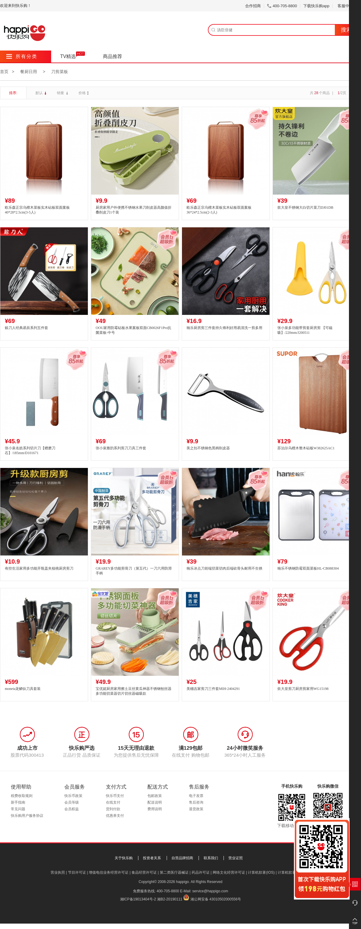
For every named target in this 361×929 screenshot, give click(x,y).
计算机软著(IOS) (261, 872)
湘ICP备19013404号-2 (138, 899)
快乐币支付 (115, 796)
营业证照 (235, 858)
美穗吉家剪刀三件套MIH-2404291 (213, 689)
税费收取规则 (21, 796)
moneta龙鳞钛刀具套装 (23, 689)
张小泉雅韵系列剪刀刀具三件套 (121, 448)
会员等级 (71, 802)
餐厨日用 (28, 71)
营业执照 (58, 872)
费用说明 (154, 809)
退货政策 (196, 809)
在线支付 (113, 802)
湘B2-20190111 (169, 899)
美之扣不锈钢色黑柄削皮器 (208, 448)
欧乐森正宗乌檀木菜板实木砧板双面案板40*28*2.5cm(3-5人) (37, 210)
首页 (4, 71)
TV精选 (68, 56)
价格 (84, 93)
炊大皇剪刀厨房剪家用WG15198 (303, 689)
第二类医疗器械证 (174, 872)
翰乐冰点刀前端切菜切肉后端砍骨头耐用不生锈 (224, 568)
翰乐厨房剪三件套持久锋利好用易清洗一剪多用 (224, 328)
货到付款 (113, 809)
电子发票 (196, 796)
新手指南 (18, 802)
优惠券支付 (115, 816)
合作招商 (253, 6)
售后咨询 (196, 802)
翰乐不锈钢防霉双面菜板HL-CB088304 (308, 568)
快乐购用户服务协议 (27, 816)
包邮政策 (154, 796)
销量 (61, 93)
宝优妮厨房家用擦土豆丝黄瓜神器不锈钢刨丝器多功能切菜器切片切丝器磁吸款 (133, 691)
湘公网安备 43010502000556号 (215, 899)
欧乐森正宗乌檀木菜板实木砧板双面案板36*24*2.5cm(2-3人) (219, 210)
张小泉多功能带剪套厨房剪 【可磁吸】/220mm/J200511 (304, 330)
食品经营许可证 (144, 872)
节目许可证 (77, 872)
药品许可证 (201, 872)
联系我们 (211, 858)
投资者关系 (152, 858)
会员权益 (71, 809)
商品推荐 (112, 56)
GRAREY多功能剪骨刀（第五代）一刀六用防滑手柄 (134, 571)
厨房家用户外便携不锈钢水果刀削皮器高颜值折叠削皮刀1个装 (133, 210)
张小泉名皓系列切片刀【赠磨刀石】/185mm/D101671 (30, 450)
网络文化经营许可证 (229, 872)
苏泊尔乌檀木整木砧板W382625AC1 (306, 448)
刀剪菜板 (59, 71)
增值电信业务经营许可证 (108, 872)
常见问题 (18, 809)
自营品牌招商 (182, 858)
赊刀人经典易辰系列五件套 (26, 328)
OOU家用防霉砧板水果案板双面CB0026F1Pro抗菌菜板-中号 (133, 330)
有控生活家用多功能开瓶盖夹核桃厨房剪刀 (39, 568)
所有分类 (21, 56)
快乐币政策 (73, 796)
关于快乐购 (124, 858)
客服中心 (348, 6)
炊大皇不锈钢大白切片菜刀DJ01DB (305, 207)
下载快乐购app (316, 6)
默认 (39, 93)
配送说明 (154, 802)
